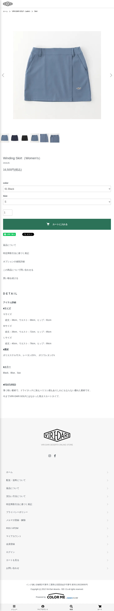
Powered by (57, 596)
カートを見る (12, 560)
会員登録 (10, 544)
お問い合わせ (12, 568)
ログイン (10, 552)
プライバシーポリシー (17, 512)
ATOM (15, 528)
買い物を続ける (10, 278)
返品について (9, 245)
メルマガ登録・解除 (16, 520)
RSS (8, 528)
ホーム (5, 11)
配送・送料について (16, 480)
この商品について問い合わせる (18, 270)
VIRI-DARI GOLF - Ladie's (21, 11)
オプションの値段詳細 (14, 261)
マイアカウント (13, 536)
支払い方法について (16, 496)
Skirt (35, 11)
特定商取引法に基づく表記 (16, 253)
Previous (3, 75)
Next (110, 75)
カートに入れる (57, 224)
